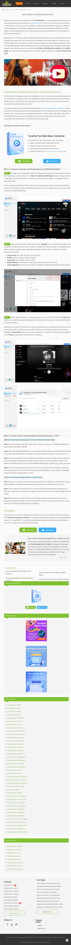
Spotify (31, 23)
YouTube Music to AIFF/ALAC (15, 718)
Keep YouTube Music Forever (15, 786)
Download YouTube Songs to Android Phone (50, 907)
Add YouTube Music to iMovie (16, 734)
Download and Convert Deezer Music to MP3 (50, 904)
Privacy (30, 937)
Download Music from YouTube (16, 799)
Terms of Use (37, 937)
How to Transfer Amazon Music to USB (48, 889)
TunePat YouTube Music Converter (52, 108)
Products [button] (36, 3)
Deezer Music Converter (14, 859)
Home (27, 3)
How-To (63, 3)
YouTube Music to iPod (14, 773)
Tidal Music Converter (13, 856)
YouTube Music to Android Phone (17, 776)
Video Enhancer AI (59, 937)
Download (45, 3)
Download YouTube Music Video (16, 825)
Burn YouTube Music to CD (15, 728)
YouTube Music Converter (14, 862)
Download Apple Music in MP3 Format (48, 901)
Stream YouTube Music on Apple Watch (48, 895)
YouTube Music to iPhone (14, 770)
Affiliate (50, 937)
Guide (12, 9)
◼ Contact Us (42, 928)
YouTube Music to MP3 (14, 705)
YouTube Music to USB (14, 724)
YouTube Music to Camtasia (15, 809)
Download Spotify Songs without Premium (49, 886)
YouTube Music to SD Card (15, 721)
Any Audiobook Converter (15, 869)
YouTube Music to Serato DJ (15, 747)
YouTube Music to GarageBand (16, 757)
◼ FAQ (40, 925)
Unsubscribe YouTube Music (15, 816)
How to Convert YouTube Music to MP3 (48, 883)
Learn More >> (64, 557)
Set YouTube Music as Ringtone (16, 767)
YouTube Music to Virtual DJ (15, 744)
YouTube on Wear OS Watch (15, 802)
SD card (53, 151)
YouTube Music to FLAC (14, 708)
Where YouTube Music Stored (16, 829)
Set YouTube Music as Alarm (15, 763)
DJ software (59, 151)
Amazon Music (39, 23)
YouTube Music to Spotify (14, 793)
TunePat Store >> (47, 912)
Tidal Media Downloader (11, 900)
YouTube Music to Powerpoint (16, 812)
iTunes (48, 151)
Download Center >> (15, 913)
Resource (13, 937)
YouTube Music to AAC (13, 715)
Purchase (19, 3)
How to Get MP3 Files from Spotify (47, 892)
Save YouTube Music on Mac (15, 741)
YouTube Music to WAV (14, 711)
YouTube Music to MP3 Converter (17, 832)
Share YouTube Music (13, 790)
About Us (44, 937)
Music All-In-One (9, 885)
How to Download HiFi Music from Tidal (48, 898)
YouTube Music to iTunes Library (17, 796)
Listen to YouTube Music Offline (16, 783)
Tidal (48, 23)
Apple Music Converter (14, 853)
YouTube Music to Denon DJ (15, 750)
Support (54, 3)
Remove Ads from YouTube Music (17, 819)
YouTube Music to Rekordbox (16, 760)
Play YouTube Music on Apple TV (17, 780)
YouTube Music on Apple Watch (16, 806)
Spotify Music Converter (14, 849)
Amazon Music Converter (14, 846)
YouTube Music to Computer (15, 737)
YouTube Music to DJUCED (15, 754)
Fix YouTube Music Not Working (16, 822)
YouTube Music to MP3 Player (16, 731)
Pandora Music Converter (14, 866)
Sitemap (25, 937)
